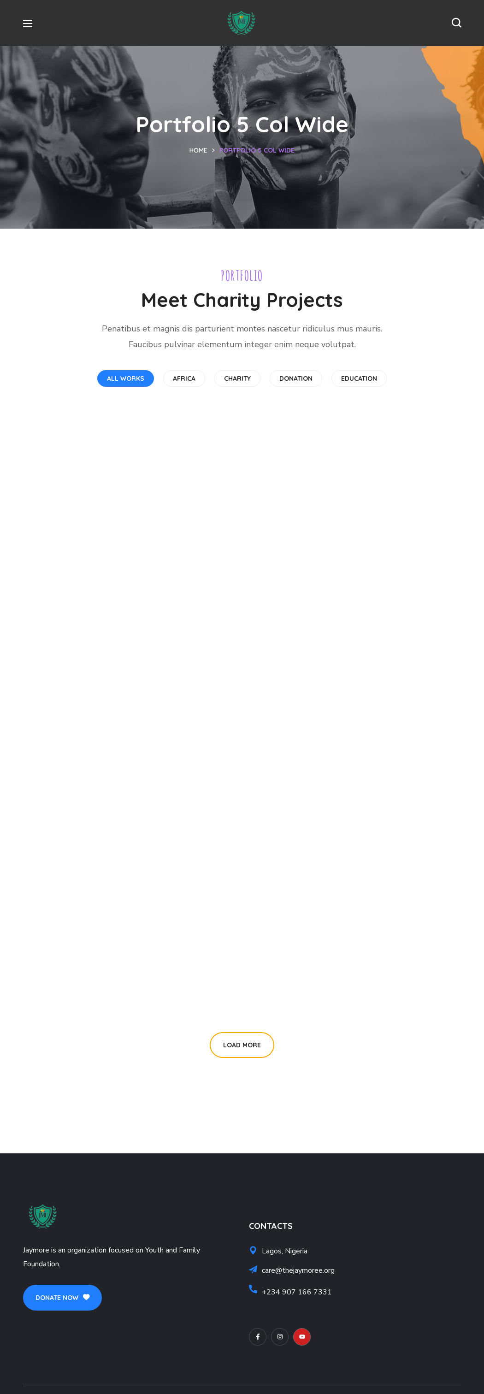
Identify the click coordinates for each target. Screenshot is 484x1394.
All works (125, 378)
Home (198, 150)
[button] (456, 23)
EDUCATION (359, 378)
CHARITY (237, 378)
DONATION (296, 378)
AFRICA (184, 378)
